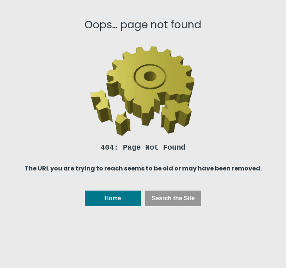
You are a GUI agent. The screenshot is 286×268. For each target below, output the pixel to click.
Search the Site (173, 198)
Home (113, 198)
